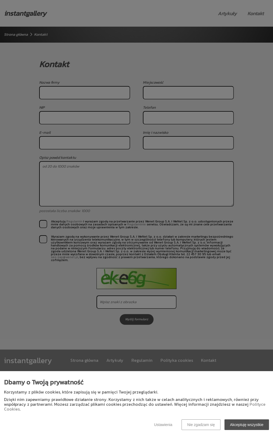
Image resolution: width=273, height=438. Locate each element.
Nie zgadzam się (201, 425)
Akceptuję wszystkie (246, 425)
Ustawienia (163, 425)
